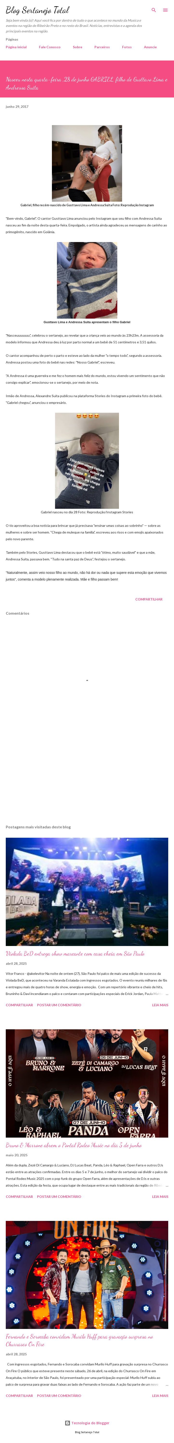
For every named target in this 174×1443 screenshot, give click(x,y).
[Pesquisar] (154, 9)
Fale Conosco (50, 47)
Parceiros (102, 47)
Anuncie (150, 47)
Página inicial (16, 47)
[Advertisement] (87, 775)
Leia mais (160, 1005)
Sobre (77, 47)
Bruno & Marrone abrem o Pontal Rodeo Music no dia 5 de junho (74, 1145)
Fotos (127, 47)
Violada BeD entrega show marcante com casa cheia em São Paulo (75, 953)
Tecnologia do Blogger (87, 1423)
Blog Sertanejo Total (37, 10)
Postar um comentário (59, 1005)
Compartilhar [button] (148, 599)
